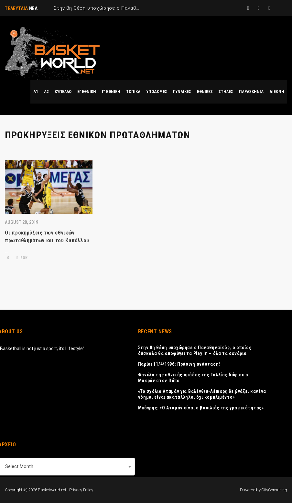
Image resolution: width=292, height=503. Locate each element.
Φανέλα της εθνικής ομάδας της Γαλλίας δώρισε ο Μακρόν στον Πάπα (193, 377)
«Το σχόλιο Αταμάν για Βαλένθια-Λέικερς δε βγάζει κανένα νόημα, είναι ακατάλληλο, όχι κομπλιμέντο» (202, 394)
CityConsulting (274, 489)
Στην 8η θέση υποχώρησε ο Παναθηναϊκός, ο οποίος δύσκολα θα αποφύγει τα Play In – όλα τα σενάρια (195, 350)
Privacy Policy (81, 489)
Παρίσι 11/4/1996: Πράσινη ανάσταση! (179, 364)
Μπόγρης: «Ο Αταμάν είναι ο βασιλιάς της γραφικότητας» (201, 407)
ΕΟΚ (21, 258)
